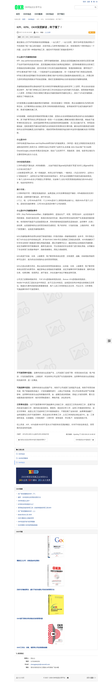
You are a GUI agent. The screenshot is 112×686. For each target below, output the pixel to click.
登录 (84, 2)
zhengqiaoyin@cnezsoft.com (40, 664)
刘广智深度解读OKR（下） (27, 494)
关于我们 (61, 14)
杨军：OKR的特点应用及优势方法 (29, 497)
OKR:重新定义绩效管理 (26, 518)
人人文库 (47, 32)
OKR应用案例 (22, 458)
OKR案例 (38, 14)
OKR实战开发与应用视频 (26, 521)
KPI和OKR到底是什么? (25, 504)
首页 (18, 14)
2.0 (91, 678)
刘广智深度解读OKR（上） (27, 511)
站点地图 (20, 678)
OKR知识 (50, 14)
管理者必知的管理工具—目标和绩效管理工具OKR (34, 508)
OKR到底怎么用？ (24, 501)
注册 (88, 2)
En (97, 2)
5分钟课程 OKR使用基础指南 (27, 525)
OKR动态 (27, 14)
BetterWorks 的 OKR (25, 515)
